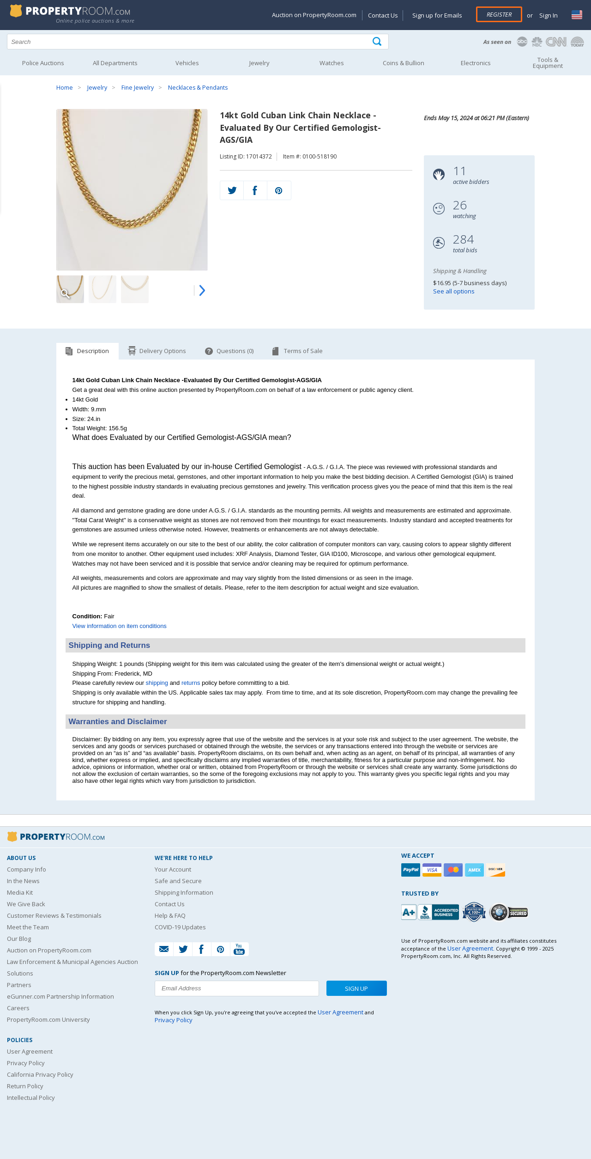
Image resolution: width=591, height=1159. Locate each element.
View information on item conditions (119, 625)
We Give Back (26, 904)
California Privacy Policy (40, 1074)
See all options (454, 291)
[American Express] (475, 870)
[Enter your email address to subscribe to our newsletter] (237, 988)
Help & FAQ (170, 915)
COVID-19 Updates (180, 927)
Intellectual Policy (31, 1097)
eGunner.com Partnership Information (60, 996)
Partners (19, 985)
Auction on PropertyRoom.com (314, 15)
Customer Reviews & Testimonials (54, 915)
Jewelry (97, 88)
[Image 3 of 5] (135, 289)
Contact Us (383, 15)
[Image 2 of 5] (102, 289)
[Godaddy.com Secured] (510, 912)
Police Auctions (43, 63)
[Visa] (433, 870)
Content (9, 117)
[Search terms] (198, 41)
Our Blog (19, 938)
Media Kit (20, 892)
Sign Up (356, 988)
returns (190, 682)
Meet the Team (28, 927)
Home (64, 88)
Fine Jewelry (137, 88)
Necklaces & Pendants (198, 88)
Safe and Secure (178, 881)
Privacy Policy (26, 1063)
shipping (157, 682)
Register (499, 14)
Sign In (548, 15)
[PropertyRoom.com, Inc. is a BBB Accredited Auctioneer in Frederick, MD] (431, 911)
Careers (18, 1008)
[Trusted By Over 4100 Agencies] (475, 912)
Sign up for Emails (437, 15)
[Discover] (496, 870)
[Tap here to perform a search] (378, 42)
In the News (23, 881)
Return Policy (25, 1086)
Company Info (26, 869)
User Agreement (30, 1051)
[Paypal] (411, 870)
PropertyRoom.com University (48, 1019)
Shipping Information (184, 892)
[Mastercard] (454, 870)
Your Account (173, 869)
